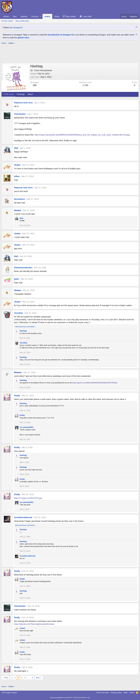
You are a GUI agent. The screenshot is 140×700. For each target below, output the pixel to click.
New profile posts (22, 21)
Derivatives (19, 199)
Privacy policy (116, 693)
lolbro (17, 176)
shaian (17, 165)
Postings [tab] (21, 94)
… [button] (29, 678)
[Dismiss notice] (136, 27)
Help (125, 693)
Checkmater (20, 114)
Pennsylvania (46, 70)
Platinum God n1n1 (23, 102)
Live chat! (87, 16)
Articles (24, 16)
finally (17, 395)
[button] (41, 16)
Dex (15, 16)
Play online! (70, 16)
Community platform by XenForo (70, 697)
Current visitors (7, 21)
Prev (6, 678)
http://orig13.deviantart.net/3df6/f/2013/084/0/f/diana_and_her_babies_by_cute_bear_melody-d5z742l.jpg (82, 135)
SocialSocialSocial (23, 517)
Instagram (17, 27)
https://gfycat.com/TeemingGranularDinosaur (34, 624)
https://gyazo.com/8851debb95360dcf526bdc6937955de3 (94, 383)
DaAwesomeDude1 (23, 267)
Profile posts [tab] (8, 94)
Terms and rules (102, 693)
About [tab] (30, 94)
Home (6, 16)
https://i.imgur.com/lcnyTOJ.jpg (28, 498)
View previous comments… (25, 327)
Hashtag (23, 331)
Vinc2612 (18, 313)
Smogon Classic (9, 693)
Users (47, 16)
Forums (34, 16)
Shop (56, 16)
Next (38, 678)
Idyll (16, 148)
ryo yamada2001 (26, 427)
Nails (16, 279)
